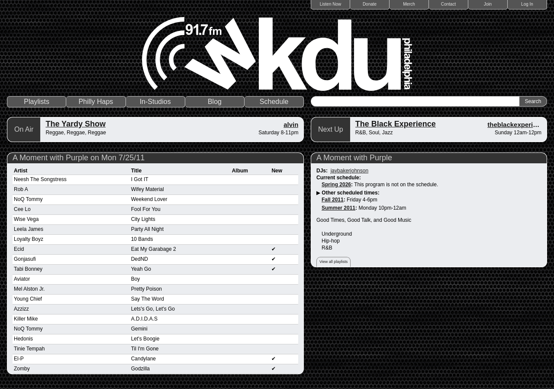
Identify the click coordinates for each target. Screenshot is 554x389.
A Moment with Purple (354, 157)
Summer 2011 (338, 208)
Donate (370, 4)
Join (488, 4)
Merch (409, 4)
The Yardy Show (75, 124)
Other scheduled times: (350, 193)
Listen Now (330, 4)
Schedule (274, 101)
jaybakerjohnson (349, 171)
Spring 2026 (336, 185)
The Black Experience (395, 124)
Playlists (36, 101)
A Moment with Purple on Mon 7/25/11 (79, 157)
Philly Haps (95, 101)
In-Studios (155, 101)
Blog (215, 101)
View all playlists (333, 261)
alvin (290, 124)
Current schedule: (338, 178)
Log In (527, 4)
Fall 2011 (333, 200)
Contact (448, 4)
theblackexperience (517, 124)
